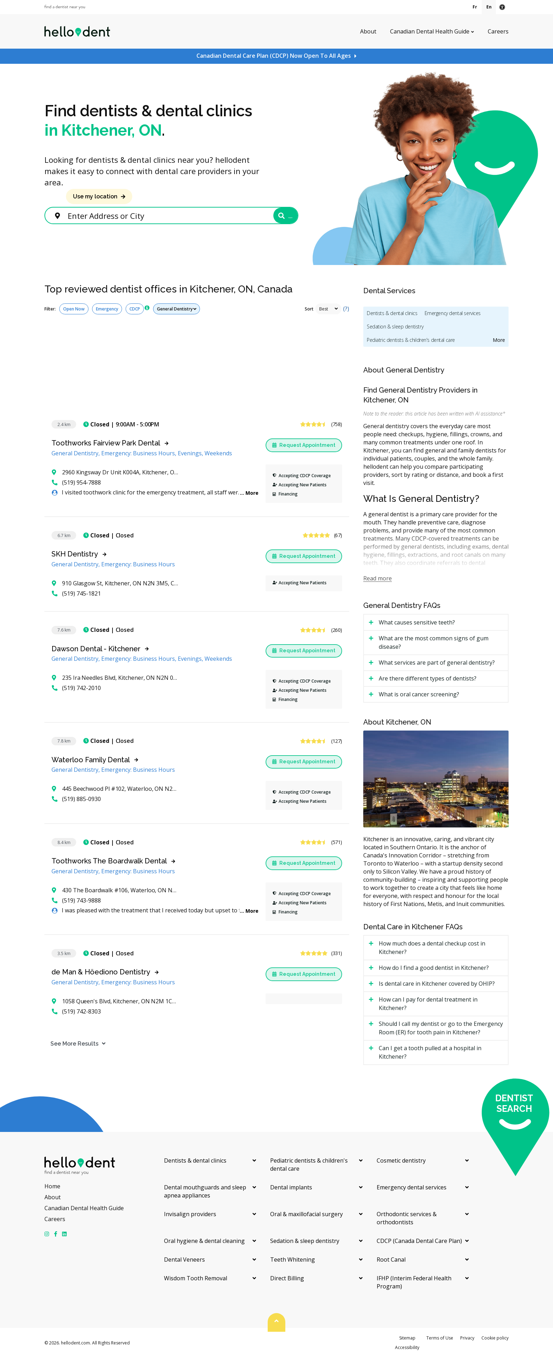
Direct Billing (287, 1281)
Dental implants (291, 1190)
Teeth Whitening (292, 1263)
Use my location (95, 196)
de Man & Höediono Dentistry (100, 975)
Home (52, 1189)
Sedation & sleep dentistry (395, 329)
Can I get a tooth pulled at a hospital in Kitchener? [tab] (430, 1055)
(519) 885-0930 (76, 802)
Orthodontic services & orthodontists (407, 1221)
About (368, 31)
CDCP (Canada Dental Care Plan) (419, 1244)
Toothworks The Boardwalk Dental (109, 864)
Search (270, 217)
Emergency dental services (453, 316)
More (252, 496)
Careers (498, 31)
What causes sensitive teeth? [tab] (417, 625)
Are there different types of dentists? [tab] (427, 681)
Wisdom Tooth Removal (195, 1281)
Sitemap (407, 1341)
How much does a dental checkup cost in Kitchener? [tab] (432, 951)
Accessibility (407, 1351)
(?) (346, 312)
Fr (475, 7)
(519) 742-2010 (76, 691)
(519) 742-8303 (76, 1014)
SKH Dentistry (74, 557)
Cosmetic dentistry (401, 1164)
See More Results (68, 1046)
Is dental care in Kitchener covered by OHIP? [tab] (437, 987)
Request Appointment (303, 448)
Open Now (74, 312)
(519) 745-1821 (76, 597)
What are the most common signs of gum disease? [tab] (433, 646)
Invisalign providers (190, 1217)
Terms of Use (439, 1341)
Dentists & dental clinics (392, 316)
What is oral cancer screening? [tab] (419, 697)
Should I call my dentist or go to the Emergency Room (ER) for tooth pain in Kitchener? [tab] (441, 1031)
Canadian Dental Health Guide (429, 31)
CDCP (134, 312)
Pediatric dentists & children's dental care (411, 343)
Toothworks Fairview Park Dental (105, 446)
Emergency (107, 312)
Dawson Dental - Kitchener (95, 652)
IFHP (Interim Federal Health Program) (414, 1285)
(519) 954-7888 (76, 485)
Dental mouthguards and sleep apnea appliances (205, 1194)
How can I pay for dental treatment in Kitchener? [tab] (428, 1007)
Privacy (467, 1341)
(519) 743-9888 (76, 903)
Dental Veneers (184, 1263)
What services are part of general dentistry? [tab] (437, 666)
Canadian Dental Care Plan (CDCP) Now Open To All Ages (273, 56)
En (489, 7)
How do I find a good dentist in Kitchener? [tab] (434, 971)
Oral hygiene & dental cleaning (204, 1244)
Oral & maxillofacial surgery (306, 1217)
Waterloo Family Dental (90, 763)
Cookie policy (495, 1341)
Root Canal (391, 1263)
